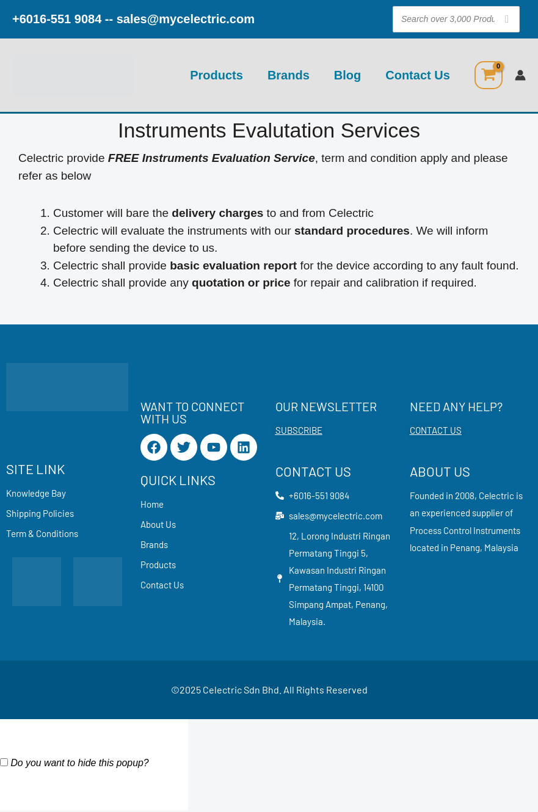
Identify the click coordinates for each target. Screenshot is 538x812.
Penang (465, 547)
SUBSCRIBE (298, 430)
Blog (347, 75)
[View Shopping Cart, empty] (488, 75)
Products (216, 75)
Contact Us (417, 75)
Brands (288, 75)
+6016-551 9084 (56, 19)
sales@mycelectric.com (186, 19)
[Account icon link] (520, 75)
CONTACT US (436, 430)
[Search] (507, 19)
